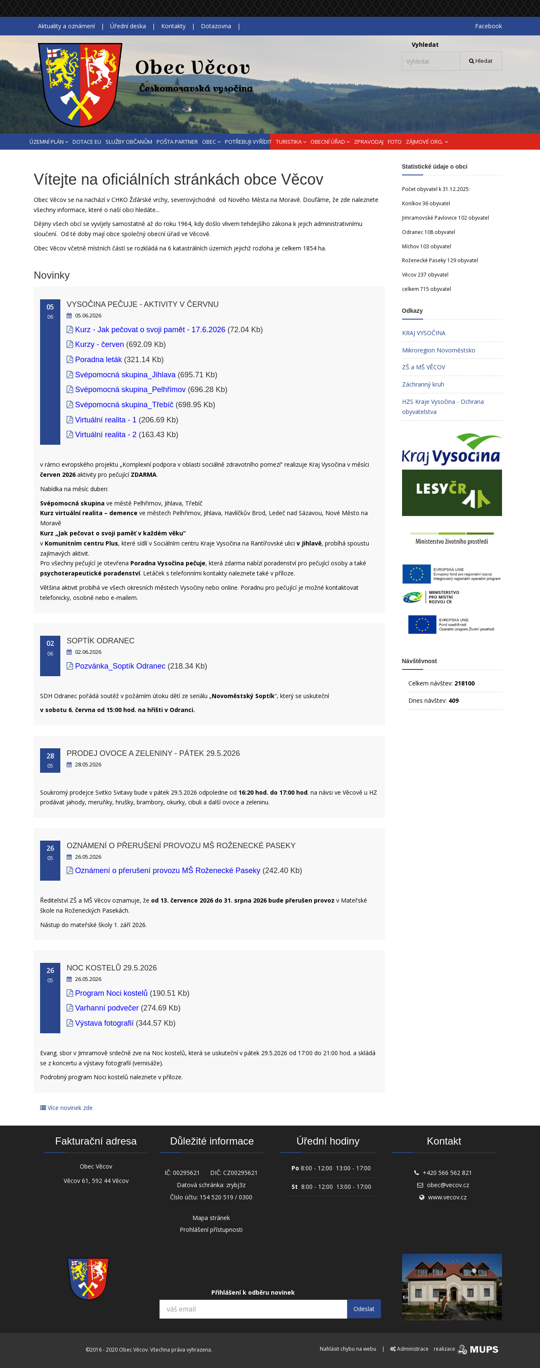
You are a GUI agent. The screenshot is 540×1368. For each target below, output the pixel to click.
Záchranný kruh (423, 384)
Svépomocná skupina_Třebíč (124, 404)
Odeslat (364, 1309)
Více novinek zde (66, 1108)
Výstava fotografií (105, 1023)
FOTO (395, 141)
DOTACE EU (87, 141)
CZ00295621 (240, 1173)
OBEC (211, 141)
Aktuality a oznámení (66, 26)
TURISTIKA (291, 141)
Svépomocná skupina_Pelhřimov (130, 389)
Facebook (488, 26)
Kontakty (173, 26)
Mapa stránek (211, 1218)
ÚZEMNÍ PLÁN (49, 141)
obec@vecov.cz (448, 1185)
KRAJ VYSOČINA (424, 333)
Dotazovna (216, 26)
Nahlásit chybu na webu (348, 1348)
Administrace (409, 1348)
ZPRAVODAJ (368, 141)
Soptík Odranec (101, 641)
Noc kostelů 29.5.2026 (112, 968)
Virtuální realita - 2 (106, 434)
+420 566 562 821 (447, 1173)
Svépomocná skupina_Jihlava (125, 375)
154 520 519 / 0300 (226, 1197)
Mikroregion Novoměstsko (438, 350)
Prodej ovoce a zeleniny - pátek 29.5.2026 (153, 753)
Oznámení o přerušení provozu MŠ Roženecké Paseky (181, 845)
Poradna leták (98, 359)
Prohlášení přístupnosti (211, 1230)
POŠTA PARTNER (177, 141)
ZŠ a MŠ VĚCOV (423, 367)
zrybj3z (236, 1185)
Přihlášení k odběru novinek (253, 1292)
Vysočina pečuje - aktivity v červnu (143, 304)
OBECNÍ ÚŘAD (330, 141)
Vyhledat (425, 44)
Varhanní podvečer (107, 1008)
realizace (467, 1348)
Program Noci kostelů (112, 993)
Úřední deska (128, 26)
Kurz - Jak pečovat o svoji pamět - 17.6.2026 (150, 329)
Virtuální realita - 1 (106, 420)
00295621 (186, 1173)
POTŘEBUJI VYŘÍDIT (248, 141)
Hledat (480, 61)
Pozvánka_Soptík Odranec (120, 666)
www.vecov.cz (447, 1197)
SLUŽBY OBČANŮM (128, 141)
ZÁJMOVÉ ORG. (427, 141)
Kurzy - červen (99, 344)
